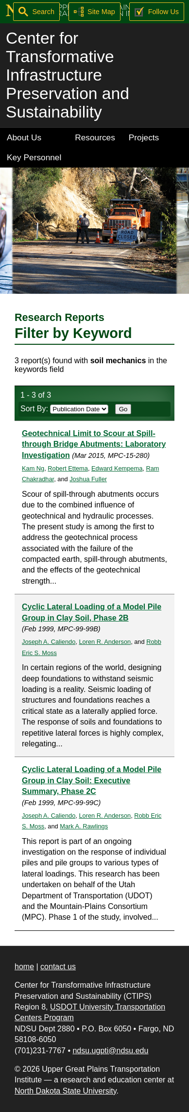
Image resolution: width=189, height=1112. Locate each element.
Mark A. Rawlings (84, 826)
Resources (95, 137)
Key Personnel (34, 157)
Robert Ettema (68, 468)
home (24, 966)
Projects (144, 137)
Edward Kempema (116, 468)
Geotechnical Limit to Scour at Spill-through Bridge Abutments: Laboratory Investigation (94, 444)
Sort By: (64, 408)
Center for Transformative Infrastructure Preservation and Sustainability (67, 75)
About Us (24, 137)
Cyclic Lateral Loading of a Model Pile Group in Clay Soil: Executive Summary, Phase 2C (91, 780)
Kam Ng (33, 468)
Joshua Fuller (88, 479)
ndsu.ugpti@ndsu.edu (110, 1050)
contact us (58, 966)
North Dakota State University (66, 1091)
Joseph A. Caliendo (48, 641)
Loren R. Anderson (105, 641)
